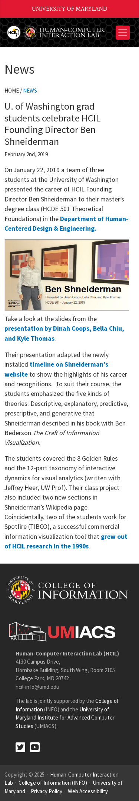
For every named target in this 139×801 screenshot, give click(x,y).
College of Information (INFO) (53, 782)
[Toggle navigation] (123, 33)
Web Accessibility (88, 791)
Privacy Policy (46, 791)
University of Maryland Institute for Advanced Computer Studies (65, 718)
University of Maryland (69, 9)
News (30, 90)
